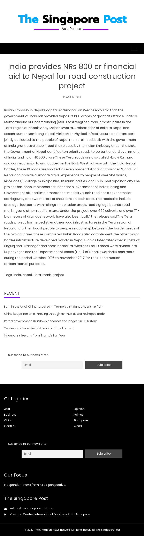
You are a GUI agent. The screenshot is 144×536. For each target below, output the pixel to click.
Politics (78, 414)
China (8, 420)
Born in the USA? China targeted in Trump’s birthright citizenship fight (54, 306)
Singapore (81, 420)
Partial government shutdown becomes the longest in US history (50, 321)
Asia (7, 409)
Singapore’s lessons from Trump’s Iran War (34, 335)
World (78, 426)
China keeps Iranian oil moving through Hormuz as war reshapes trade (54, 314)
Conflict (10, 426)
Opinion (79, 409)
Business (10, 414)
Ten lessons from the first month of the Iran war (39, 328)
